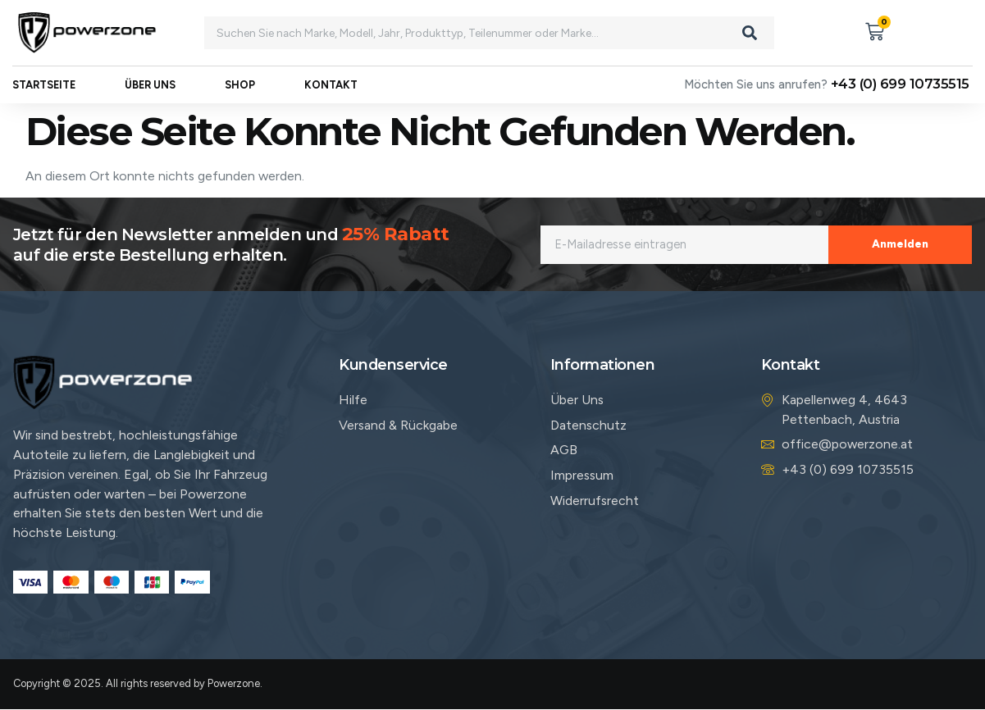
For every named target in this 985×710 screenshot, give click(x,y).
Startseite (43, 95)
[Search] (749, 32)
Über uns (150, 95)
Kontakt (331, 95)
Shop (240, 95)
